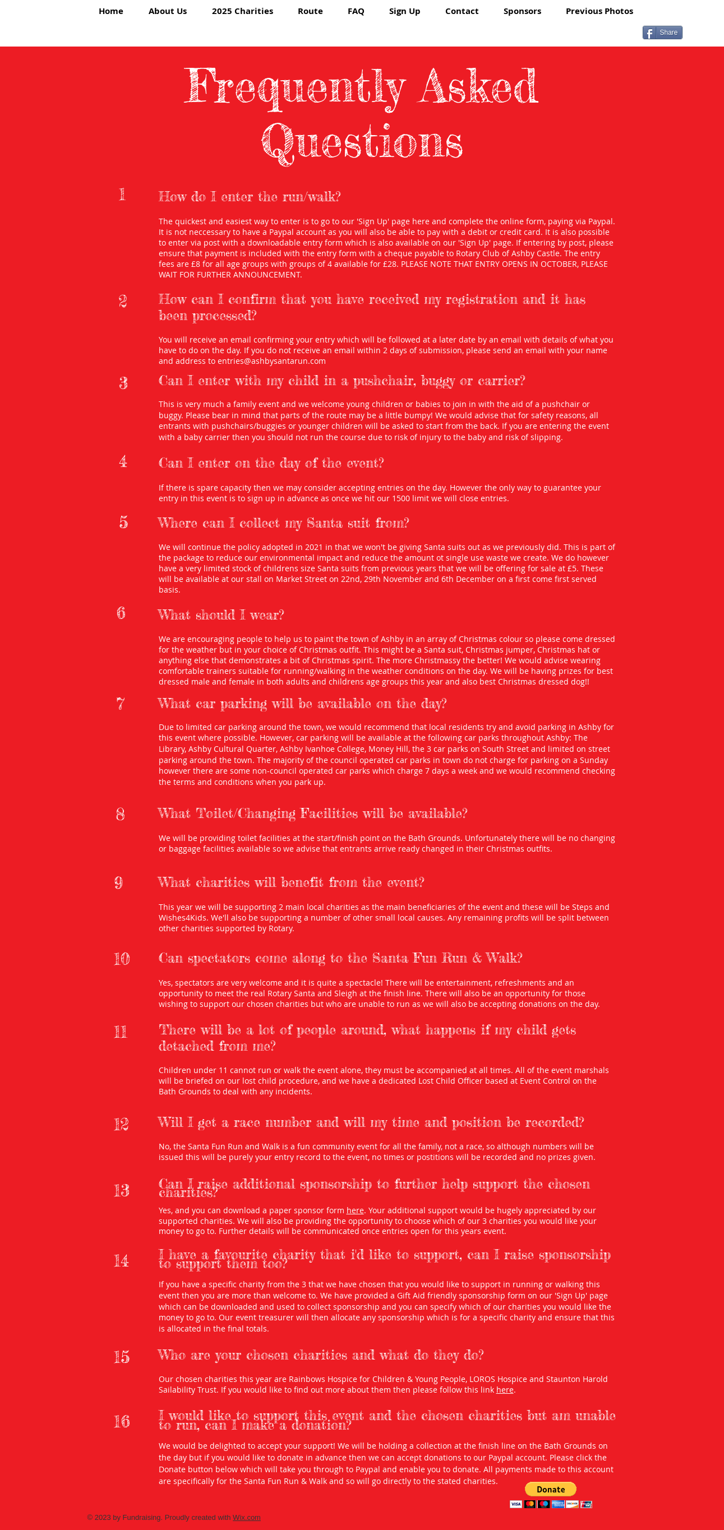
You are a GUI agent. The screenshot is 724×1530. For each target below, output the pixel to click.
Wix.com (247, 1517)
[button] (551, 1495)
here (421, 221)
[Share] (663, 32)
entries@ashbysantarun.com (272, 360)
